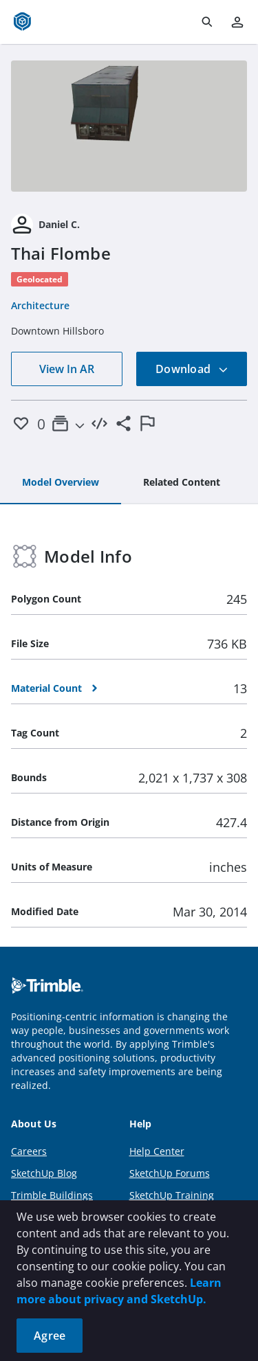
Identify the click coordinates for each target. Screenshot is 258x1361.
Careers (29, 1151)
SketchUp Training (171, 1195)
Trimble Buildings (52, 1195)
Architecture (40, 305)
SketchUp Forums (169, 1173)
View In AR (66, 368)
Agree (49, 1335)
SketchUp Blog (44, 1173)
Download (191, 368)
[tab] (60, 483)
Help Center (156, 1151)
